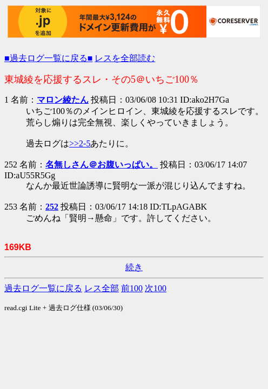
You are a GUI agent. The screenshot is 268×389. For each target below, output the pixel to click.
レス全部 (101, 288)
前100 (132, 288)
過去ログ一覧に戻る (43, 288)
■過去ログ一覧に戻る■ (48, 58)
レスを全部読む (125, 58)
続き (134, 267)
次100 (155, 288)
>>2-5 (79, 143)
